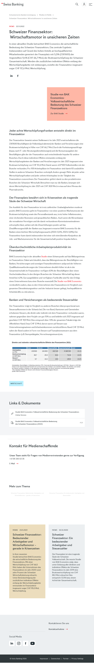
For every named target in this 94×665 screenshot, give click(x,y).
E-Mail (12, 463)
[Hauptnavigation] (90, 4)
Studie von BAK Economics (69, 281)
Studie (44, 256)
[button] (11, 76)
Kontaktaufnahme (56, 629)
